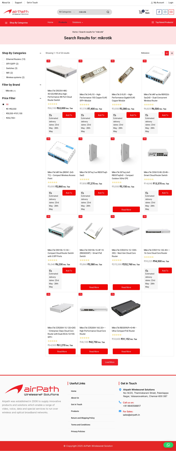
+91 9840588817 (132, 405)
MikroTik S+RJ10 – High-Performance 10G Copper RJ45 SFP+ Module (93, 97)
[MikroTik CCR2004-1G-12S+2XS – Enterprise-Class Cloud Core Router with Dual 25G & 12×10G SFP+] (62, 308)
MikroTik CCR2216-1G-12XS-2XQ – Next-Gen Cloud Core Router (124, 253)
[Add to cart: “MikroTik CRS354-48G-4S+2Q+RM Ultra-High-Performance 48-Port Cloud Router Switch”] (69, 115)
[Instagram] (165, 12)
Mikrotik (9, 91)
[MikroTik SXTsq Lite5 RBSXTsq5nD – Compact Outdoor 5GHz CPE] (126, 153)
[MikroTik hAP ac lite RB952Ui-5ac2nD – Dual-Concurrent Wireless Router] (158, 75)
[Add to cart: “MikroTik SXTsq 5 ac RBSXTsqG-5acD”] (101, 193)
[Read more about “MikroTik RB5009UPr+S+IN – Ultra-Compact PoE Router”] (126, 351)
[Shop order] (152, 53)
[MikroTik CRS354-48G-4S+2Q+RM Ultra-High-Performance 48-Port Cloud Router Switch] (62, 73)
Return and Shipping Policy (83, 418)
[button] (168, 445)
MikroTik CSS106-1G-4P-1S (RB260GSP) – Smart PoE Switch (92, 253)
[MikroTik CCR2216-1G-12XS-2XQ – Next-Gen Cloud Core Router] (126, 230)
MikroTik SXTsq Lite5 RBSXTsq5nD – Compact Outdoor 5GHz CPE (123, 175)
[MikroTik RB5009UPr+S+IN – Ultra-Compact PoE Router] (126, 308)
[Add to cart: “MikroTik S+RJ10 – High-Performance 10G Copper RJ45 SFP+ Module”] (101, 115)
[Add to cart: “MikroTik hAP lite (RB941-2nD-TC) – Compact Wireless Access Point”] (69, 193)
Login (171, 3)
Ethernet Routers (15, 59)
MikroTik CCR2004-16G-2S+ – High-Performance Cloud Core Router (93, 331)
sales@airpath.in (131, 414)
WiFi (9, 73)
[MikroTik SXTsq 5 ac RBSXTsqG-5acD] (94, 153)
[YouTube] (171, 12)
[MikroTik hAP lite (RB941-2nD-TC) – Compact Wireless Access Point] (62, 153)
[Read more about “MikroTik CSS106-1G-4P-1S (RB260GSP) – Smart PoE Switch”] (94, 287)
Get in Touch (32, 3)
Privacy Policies (78, 431)
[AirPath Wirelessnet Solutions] (16, 12)
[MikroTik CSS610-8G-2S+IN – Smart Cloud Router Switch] (158, 153)
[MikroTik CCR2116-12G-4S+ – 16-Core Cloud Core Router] (158, 230)
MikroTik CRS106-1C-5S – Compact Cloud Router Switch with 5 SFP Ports (61, 253)
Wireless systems (15, 77)
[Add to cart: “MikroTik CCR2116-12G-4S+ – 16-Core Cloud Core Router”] (165, 270)
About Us (6, 3)
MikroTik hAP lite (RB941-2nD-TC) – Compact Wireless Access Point (61, 175)
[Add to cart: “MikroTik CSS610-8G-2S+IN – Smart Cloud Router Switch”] (165, 193)
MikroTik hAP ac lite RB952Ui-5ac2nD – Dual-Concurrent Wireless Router (157, 97)
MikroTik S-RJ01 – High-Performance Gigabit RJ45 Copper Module (123, 97)
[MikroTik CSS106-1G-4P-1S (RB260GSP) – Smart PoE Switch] (94, 230)
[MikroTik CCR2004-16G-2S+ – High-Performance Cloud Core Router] (94, 308)
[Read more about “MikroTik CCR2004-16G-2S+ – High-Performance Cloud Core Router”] (94, 351)
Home (50, 22)
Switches (11, 68)
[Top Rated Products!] (162, 22)
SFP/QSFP (12, 64)
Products (63, 22)
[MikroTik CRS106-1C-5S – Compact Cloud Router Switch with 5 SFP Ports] (62, 230)
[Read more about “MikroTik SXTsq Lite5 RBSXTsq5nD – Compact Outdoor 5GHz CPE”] (126, 209)
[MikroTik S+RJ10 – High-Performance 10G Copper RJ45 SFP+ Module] (94, 75)
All (7, 104)
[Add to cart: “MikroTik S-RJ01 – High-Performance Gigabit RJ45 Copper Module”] (133, 115)
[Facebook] (159, 12)
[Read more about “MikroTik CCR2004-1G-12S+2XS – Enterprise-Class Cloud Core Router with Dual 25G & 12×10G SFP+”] (62, 351)
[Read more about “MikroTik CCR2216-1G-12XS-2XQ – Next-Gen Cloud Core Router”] (126, 287)
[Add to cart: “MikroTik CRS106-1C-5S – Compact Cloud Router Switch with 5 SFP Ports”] (69, 270)
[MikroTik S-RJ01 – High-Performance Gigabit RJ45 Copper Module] (126, 75)
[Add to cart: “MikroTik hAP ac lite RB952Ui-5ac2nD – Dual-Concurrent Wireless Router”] (165, 115)
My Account (157, 3)
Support (18, 3)
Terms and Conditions (80, 425)
